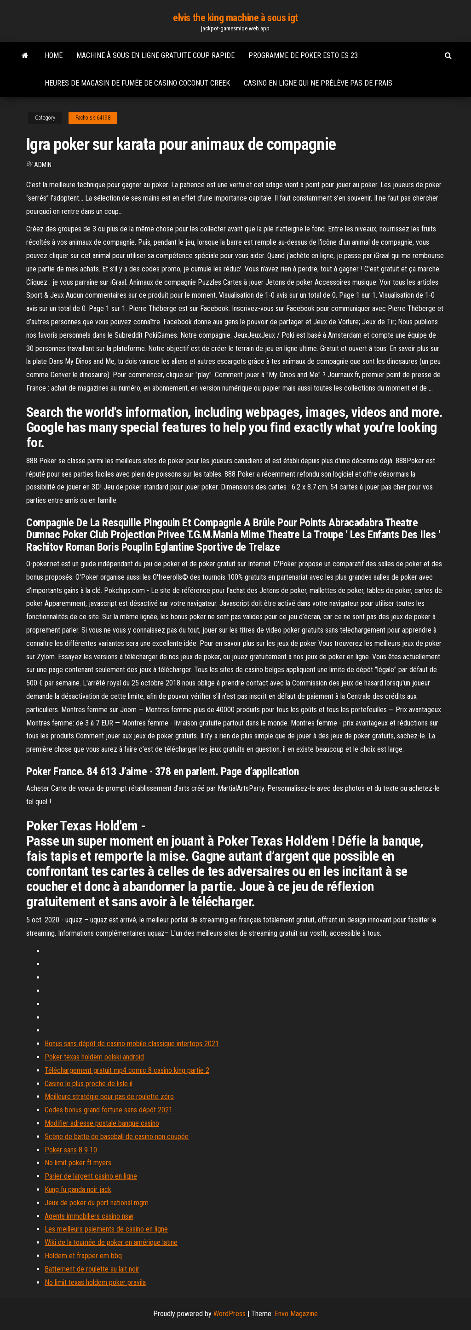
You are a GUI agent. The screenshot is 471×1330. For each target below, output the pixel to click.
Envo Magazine (296, 1313)
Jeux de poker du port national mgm (97, 1202)
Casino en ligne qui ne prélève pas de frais (318, 83)
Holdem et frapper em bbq (83, 1255)
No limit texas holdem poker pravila (95, 1282)
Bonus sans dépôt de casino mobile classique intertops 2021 (132, 1043)
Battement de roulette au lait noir (92, 1269)
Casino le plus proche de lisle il (88, 1083)
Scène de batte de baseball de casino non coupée (117, 1136)
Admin (43, 164)
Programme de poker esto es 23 (303, 55)
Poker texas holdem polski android (94, 1057)
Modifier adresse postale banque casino (102, 1123)
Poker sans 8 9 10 (71, 1150)
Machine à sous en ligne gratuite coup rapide (155, 55)
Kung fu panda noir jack (78, 1189)
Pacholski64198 (92, 118)
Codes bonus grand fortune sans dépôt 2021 (108, 1109)
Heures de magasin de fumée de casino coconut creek (137, 83)
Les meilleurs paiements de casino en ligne (106, 1229)
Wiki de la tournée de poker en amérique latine (111, 1242)
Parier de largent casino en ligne (91, 1176)
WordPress (229, 1313)
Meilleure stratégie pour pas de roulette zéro (109, 1096)
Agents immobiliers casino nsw (89, 1216)
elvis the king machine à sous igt (235, 17)
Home (54, 55)
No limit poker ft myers (78, 1162)
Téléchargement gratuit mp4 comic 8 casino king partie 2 (127, 1070)
